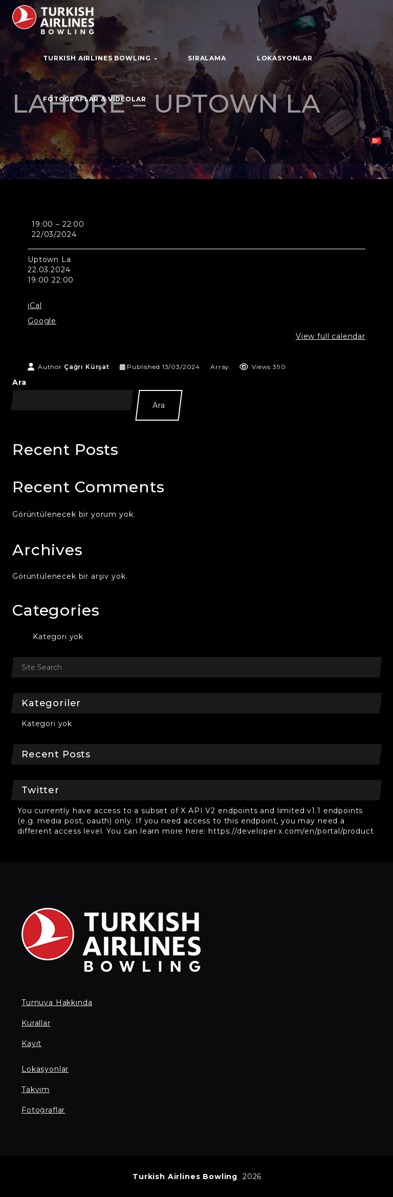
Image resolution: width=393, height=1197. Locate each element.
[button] (376, 143)
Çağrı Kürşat (87, 367)
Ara (19, 382)
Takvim (35, 1089)
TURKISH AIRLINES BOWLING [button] (100, 58)
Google (42, 320)
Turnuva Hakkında (56, 1002)
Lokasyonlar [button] (285, 58)
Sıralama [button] (207, 58)
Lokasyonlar (45, 1069)
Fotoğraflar (43, 1110)
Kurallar (36, 1023)
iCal (34, 305)
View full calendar (330, 336)
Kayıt (31, 1043)
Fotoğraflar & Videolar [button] (94, 99)
